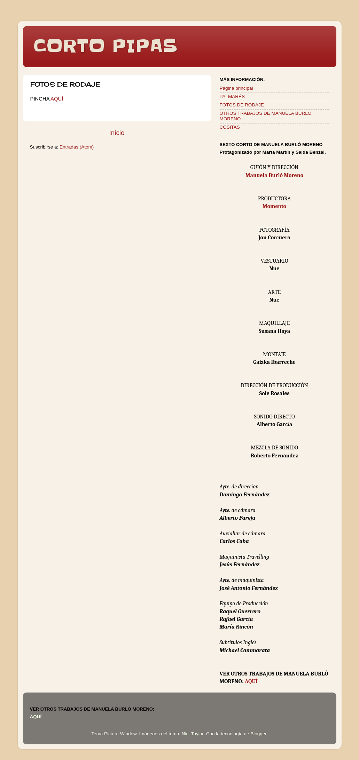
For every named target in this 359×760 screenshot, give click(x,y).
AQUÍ (56, 99)
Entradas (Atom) (77, 147)
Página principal (236, 88)
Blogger (258, 733)
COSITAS (230, 127)
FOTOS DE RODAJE (242, 104)
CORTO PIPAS (105, 46)
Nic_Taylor (192, 733)
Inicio (116, 132)
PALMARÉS (232, 96)
